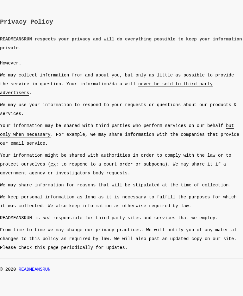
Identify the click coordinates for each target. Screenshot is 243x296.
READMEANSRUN (35, 269)
